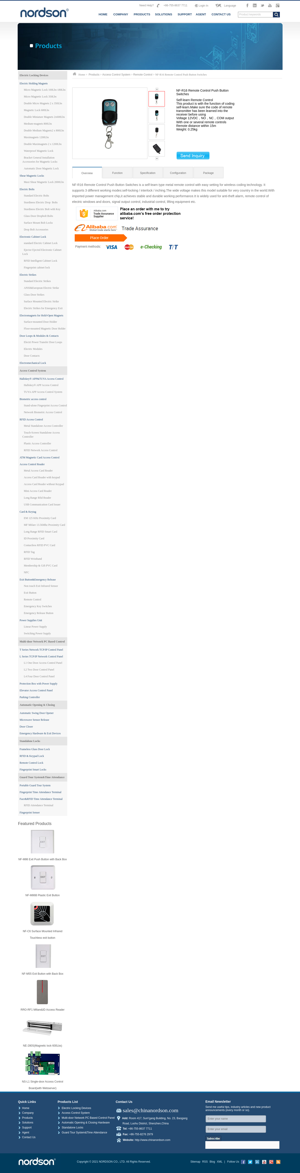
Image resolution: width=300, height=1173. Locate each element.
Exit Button (30, 592)
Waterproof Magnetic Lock (38, 150)
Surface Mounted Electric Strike (41, 301)
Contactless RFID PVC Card (39, 545)
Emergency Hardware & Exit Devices (40, 733)
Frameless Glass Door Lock (35, 749)
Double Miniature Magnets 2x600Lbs (44, 116)
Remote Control (32, 599)
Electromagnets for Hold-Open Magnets (41, 315)
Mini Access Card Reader (38, 491)
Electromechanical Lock (33, 363)
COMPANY (120, 14)
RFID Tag (29, 552)
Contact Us (27, 1137)
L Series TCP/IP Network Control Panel (41, 656)
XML (220, 1161)
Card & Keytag (28, 511)
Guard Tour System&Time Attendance (42, 777)
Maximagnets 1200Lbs (36, 137)
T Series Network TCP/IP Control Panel (41, 649)
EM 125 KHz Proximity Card (40, 518)
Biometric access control (33, 399)
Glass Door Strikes (34, 294)
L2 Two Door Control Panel (39, 669)
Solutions (25, 1122)
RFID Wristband (33, 558)
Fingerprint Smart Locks (33, 769)
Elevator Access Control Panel (36, 690)
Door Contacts (32, 355)
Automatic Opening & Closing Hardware (84, 1122)
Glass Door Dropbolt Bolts (38, 216)
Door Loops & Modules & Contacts (39, 335)
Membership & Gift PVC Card (40, 565)
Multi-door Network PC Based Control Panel (86, 1117)
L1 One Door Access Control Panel (43, 662)
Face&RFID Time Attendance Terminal (41, 799)
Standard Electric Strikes (37, 281)
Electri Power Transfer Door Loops (43, 342)
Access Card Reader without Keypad (44, 484)
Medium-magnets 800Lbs (38, 123)
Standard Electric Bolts (36, 195)
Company (26, 1112)
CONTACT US (221, 14)
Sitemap (195, 1161)
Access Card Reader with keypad (42, 477)
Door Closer (26, 726)
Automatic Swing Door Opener (37, 713)
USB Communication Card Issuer (42, 504)
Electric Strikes (28, 274)
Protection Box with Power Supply (39, 683)
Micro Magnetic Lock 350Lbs (40, 96)
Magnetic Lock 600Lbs (36, 110)
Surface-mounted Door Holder (40, 321)
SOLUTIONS (163, 14)
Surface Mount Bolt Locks (38, 222)
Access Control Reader (32, 464)
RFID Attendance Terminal (38, 805)
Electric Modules (33, 349)
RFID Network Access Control (40, 450)
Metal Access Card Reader (38, 470)
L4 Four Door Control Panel (39, 676)
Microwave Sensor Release (34, 719)
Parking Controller (30, 697)
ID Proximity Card (34, 538)
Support (25, 1127)
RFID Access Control (31, 419)
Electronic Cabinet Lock (33, 236)
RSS (205, 1161)
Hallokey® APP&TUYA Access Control (42, 378)
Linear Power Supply (35, 626)
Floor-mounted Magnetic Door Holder (44, 328)
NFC (26, 572)
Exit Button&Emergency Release (38, 579)
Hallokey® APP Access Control (41, 385)
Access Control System (33, 370)
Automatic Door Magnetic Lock (41, 168)
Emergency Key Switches (38, 606)
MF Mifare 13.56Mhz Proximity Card (44, 524)
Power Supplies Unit (31, 620)
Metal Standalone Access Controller (43, 425)
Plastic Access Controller (37, 443)
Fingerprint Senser (30, 812)
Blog (212, 1161)
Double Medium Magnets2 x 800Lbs (44, 130)
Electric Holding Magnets (34, 83)
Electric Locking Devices (34, 75)
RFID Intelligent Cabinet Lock (40, 260)
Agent (23, 1132)
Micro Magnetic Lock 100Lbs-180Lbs (44, 89)
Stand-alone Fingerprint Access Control (45, 405)
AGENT (201, 14)
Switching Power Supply (37, 633)
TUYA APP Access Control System (43, 391)
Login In (203, 5)
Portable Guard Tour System (35, 785)
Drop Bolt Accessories (36, 229)
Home (23, 1108)
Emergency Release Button (38, 613)
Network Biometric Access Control (43, 412)
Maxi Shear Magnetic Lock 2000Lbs (44, 182)
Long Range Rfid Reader (37, 497)
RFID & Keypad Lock (32, 756)
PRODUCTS (142, 14)
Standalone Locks (30, 741)
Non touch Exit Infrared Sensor (41, 586)
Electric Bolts (27, 189)
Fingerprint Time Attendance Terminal (41, 792)
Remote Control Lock (31, 762)
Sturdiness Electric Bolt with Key (42, 209)
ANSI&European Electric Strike (41, 287)
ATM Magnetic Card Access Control (40, 457)
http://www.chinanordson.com (152, 1140)
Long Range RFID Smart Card (40, 531)
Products (94, 74)
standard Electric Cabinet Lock (41, 243)
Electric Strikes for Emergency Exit (43, 308)
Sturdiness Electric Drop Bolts (41, 202)
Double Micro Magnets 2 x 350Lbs (43, 103)
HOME (103, 14)
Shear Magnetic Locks (32, 175)
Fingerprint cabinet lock (37, 267)
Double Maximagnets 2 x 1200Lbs (43, 144)
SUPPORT (185, 14)
